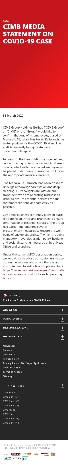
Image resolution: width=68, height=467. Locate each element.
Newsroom (9, 345)
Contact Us (9, 354)
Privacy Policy (11, 358)
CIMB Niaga (9, 409)
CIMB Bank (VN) (11, 418)
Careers (7, 350)
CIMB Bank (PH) (11, 422)
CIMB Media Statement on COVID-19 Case (27, 300)
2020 (14, 295)
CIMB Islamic (10, 392)
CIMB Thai (8, 414)
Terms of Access (12, 371)
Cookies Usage (11, 367)
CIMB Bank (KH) (11, 405)
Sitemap (8, 376)
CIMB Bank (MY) (11, 396)
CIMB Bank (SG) (11, 401)
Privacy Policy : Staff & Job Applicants (24, 363)
